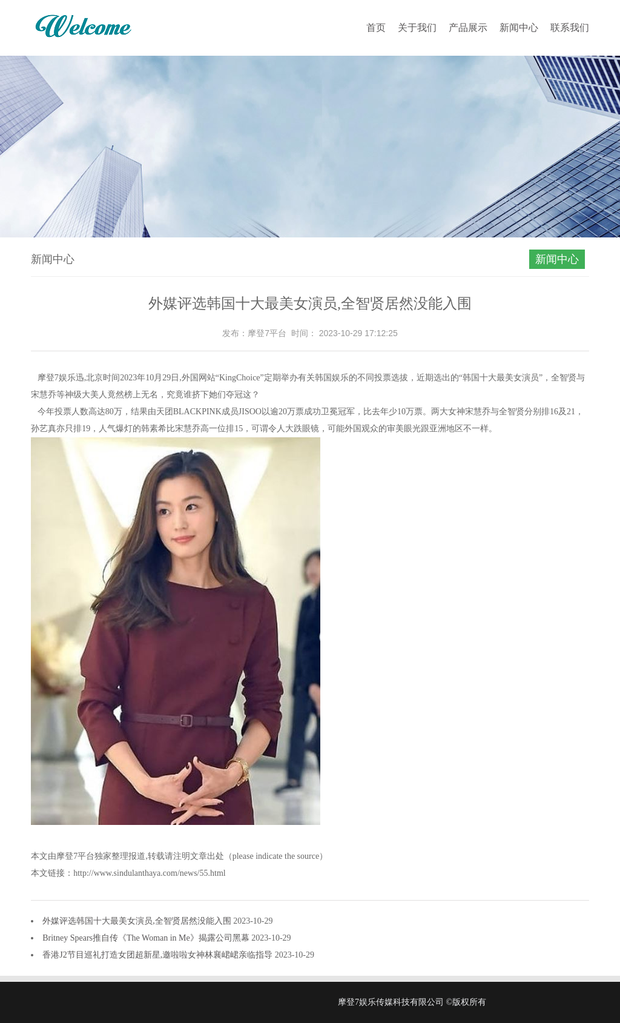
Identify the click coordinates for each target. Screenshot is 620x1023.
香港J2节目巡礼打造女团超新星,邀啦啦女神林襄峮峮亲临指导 (158, 954)
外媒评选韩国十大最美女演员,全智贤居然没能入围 (137, 920)
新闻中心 (519, 27)
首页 (376, 27)
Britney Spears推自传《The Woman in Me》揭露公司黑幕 (146, 937)
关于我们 (417, 27)
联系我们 (569, 27)
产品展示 (468, 27)
